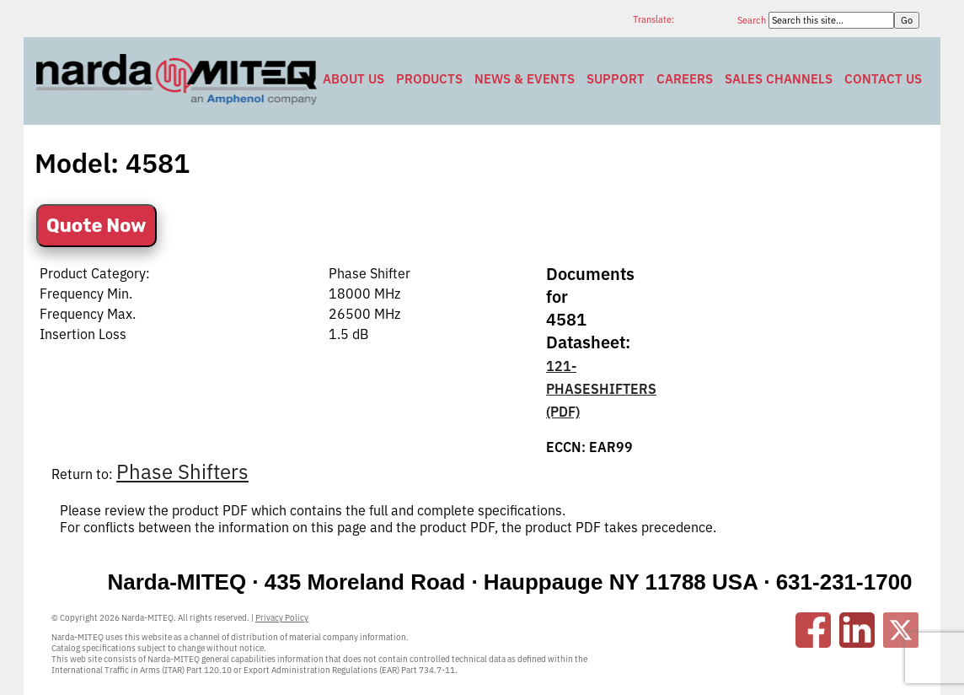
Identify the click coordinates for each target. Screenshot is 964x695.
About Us (353, 79)
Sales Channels (779, 79)
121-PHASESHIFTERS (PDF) (601, 389)
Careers (684, 79)
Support (615, 79)
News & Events (524, 79)
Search (753, 20)
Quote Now (96, 225)
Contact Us (883, 79)
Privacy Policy (281, 617)
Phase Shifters (182, 471)
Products (429, 79)
